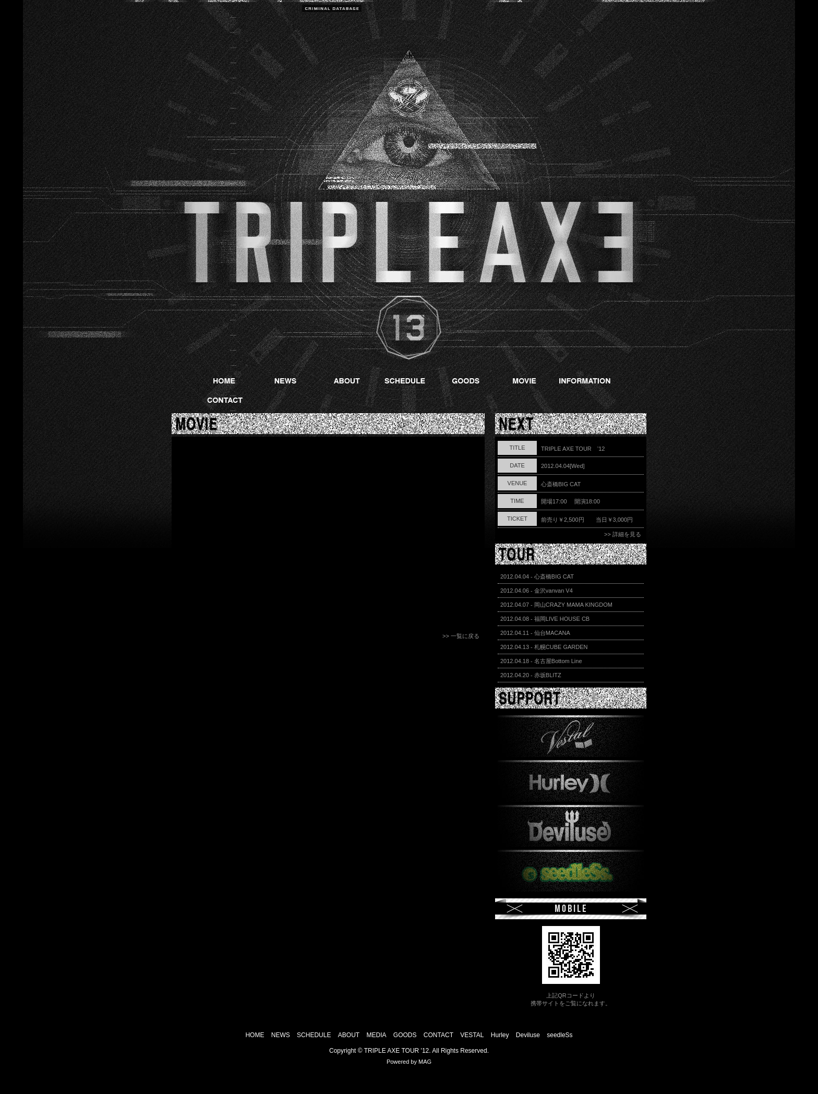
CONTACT (438, 1035)
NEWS (280, 1035)
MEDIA (376, 1035)
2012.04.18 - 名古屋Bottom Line (541, 661)
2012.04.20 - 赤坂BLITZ (530, 675)
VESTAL (472, 1035)
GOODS (405, 1035)
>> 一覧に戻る (460, 636)
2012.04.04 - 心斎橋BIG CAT (537, 576)
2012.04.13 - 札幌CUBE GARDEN (544, 647)
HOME (254, 1035)
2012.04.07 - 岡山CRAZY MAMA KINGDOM (556, 605)
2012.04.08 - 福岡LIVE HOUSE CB (545, 619)
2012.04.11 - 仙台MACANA (535, 633)
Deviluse (528, 1035)
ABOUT (348, 1035)
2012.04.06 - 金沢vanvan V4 (536, 590)
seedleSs (559, 1035)
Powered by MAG (409, 1062)
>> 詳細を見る (622, 534)
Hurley (500, 1035)
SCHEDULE (315, 1035)
